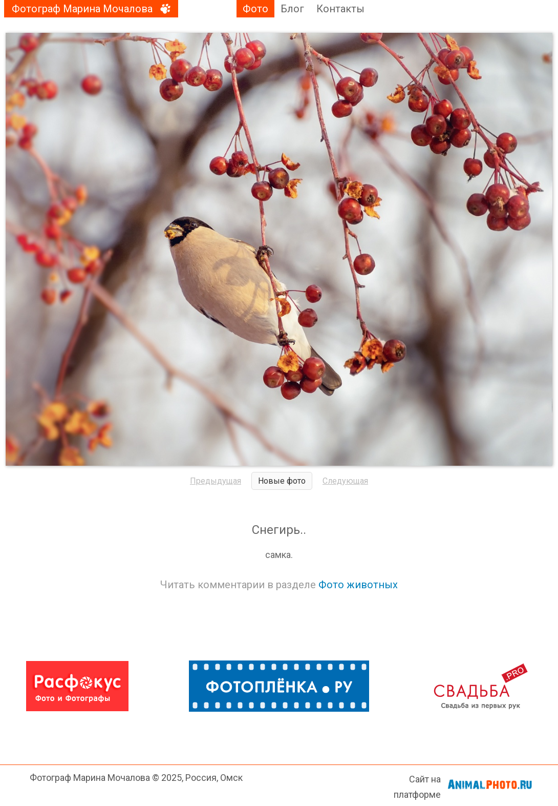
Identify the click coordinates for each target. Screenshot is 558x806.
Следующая (345, 481)
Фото (255, 9)
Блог (292, 9)
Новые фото (282, 481)
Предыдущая (215, 481)
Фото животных (358, 584)
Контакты (340, 9)
